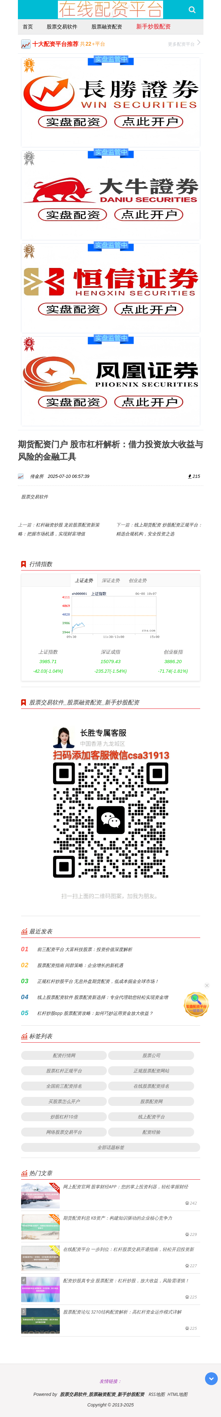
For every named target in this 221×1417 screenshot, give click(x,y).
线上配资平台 (151, 1117)
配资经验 (151, 1132)
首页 (28, 26)
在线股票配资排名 (151, 1086)
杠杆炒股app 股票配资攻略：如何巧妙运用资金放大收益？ (95, 1013)
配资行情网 (64, 1055)
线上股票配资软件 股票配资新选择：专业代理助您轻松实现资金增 (102, 997)
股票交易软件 (62, 26)
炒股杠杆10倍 (63, 1117)
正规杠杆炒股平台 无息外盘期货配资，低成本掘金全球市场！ (98, 981)
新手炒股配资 (153, 26)
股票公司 (151, 1055)
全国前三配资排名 (64, 1086)
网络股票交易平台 (64, 1132)
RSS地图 (156, 1394)
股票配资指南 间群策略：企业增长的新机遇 (80, 965)
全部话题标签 (110, 1147)
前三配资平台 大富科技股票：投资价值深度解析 (84, 949)
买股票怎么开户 (64, 1101)
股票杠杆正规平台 (64, 1071)
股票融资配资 (106, 26)
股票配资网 (151, 1101)
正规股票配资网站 (151, 1071)
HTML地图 (177, 1394)
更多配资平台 (184, 43)
